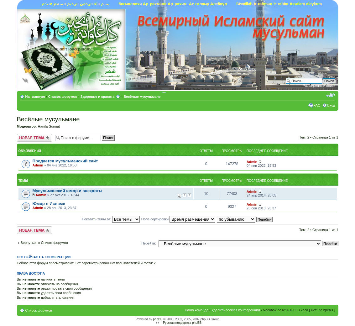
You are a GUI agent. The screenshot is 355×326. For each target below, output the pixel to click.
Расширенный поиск (319, 85)
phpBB (157, 319)
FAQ (317, 105)
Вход (331, 105)
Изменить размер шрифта (330, 95)
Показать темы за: (111, 219)
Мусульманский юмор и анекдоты (67, 190)
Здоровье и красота (98, 96)
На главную (35, 96)
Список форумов (62, 96)
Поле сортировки (178, 219)
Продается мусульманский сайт (65, 161)
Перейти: (148, 243)
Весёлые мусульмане (141, 96)
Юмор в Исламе (49, 203)
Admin (38, 165)
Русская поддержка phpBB (182, 322)
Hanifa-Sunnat (49, 126)
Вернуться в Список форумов (44, 242)
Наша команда (196, 310)
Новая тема (34, 138)
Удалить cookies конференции (235, 310)
